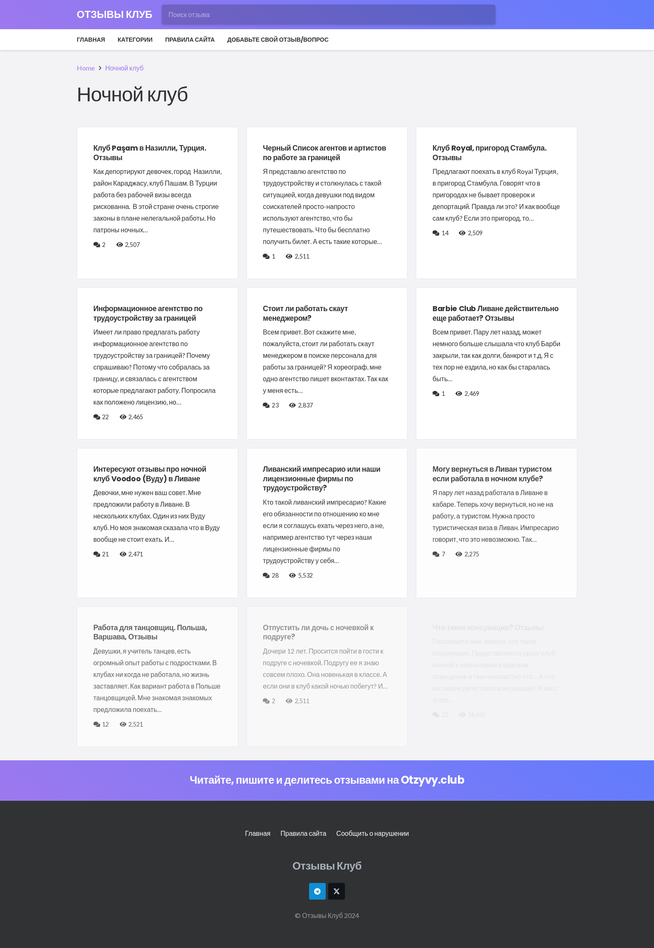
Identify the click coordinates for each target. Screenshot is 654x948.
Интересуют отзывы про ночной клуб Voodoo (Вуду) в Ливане (149, 474)
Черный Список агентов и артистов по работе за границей (324, 153)
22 (106, 416)
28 (276, 575)
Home (86, 68)
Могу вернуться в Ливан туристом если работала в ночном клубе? (492, 474)
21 (106, 554)
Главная (258, 833)
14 (446, 232)
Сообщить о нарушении (372, 833)
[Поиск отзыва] (329, 15)
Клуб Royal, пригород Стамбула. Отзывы (489, 153)
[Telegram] (317, 891)
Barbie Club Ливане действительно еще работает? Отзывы (495, 313)
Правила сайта (303, 833)
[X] (336, 891)
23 (276, 405)
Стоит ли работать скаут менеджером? (305, 313)
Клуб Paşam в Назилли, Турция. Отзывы (149, 153)
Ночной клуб (124, 68)
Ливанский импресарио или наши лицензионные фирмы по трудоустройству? (321, 478)
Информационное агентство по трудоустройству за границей (148, 313)
